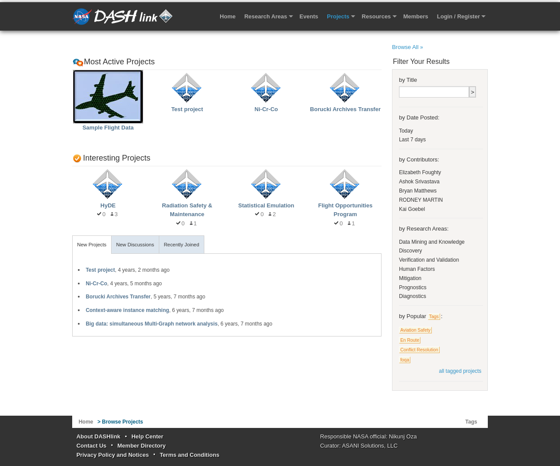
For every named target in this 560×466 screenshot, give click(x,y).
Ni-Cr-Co (266, 109)
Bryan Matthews (418, 191)
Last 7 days (412, 140)
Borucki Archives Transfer (345, 109)
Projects (338, 16)
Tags (434, 316)
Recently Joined (181, 244)
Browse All (407, 47)
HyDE (108, 205)
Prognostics (413, 287)
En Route (409, 340)
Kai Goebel (412, 209)
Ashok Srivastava (419, 182)
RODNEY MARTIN (421, 200)
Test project (187, 109)
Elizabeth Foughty (420, 172)
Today (406, 131)
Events (309, 16)
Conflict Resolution (419, 349)
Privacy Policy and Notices (113, 455)
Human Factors (417, 269)
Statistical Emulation (266, 205)
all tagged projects (460, 371)
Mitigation (410, 278)
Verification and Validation (429, 260)
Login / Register (458, 16)
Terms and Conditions (189, 455)
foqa (404, 359)
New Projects (91, 244)
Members (415, 16)
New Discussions (135, 244)
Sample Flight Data (107, 127)
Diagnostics (412, 296)
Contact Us (92, 445)
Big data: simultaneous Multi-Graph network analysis (152, 324)
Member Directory (141, 445)
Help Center (147, 436)
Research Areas (265, 16)
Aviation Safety (415, 330)
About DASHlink (98, 436)
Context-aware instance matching (127, 310)
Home (227, 16)
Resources (376, 16)
